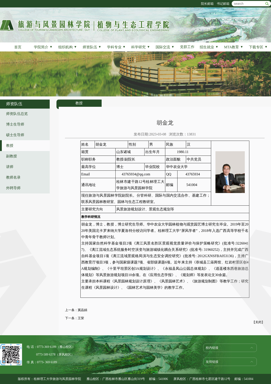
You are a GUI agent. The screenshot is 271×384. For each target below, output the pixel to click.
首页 (17, 47)
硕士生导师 (15, 135)
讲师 (9, 167)
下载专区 (258, 47)
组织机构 (67, 47)
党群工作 (187, 47)
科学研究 (140, 47)
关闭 (258, 322)
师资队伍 (92, 47)
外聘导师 (13, 188)
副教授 (11, 156)
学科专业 (116, 47)
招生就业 (209, 47)
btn (267, 3)
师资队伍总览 (17, 114)
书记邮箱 (223, 3)
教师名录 (13, 177)
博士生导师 (15, 124)
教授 (9, 145)
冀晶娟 (82, 310)
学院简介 (43, 47)
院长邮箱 (207, 3)
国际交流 (165, 47)
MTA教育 (233, 47)
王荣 (81, 318)
